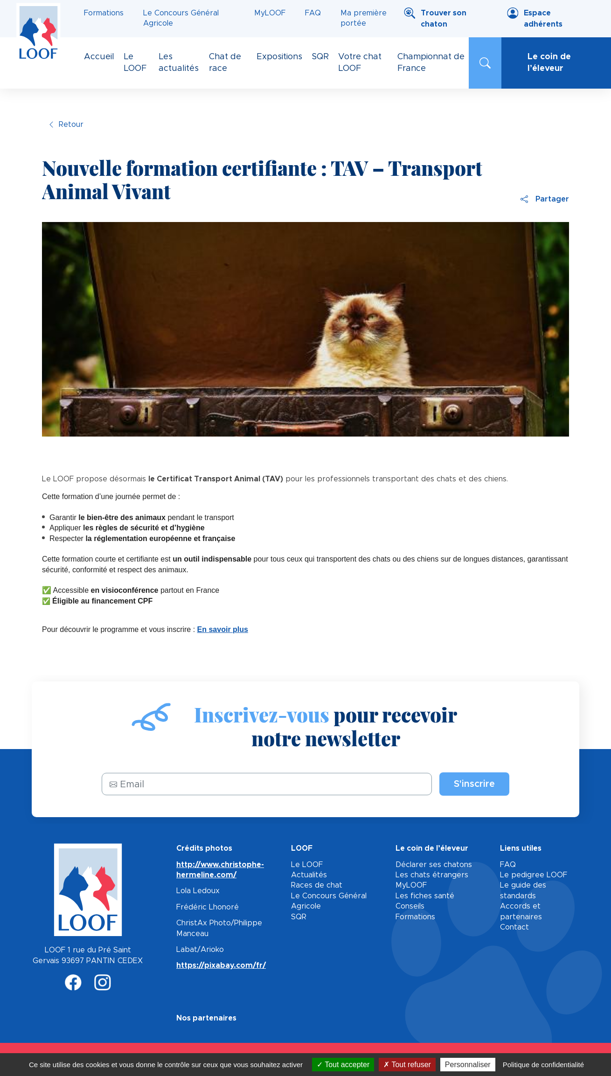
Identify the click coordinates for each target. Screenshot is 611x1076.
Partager (545, 199)
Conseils (410, 906)
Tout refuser (407, 1065)
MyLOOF (269, 13)
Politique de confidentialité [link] (543, 1065)
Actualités (309, 875)
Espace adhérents (543, 18)
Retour (71, 124)
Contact (514, 927)
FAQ (313, 13)
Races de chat (316, 885)
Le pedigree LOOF (533, 875)
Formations (104, 13)
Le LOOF (307, 864)
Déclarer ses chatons (434, 864)
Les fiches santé (425, 896)
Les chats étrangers (432, 875)
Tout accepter (343, 1065)
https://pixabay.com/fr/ (221, 965)
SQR (298, 917)
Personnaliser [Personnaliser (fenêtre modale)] (468, 1065)
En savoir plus (222, 629)
